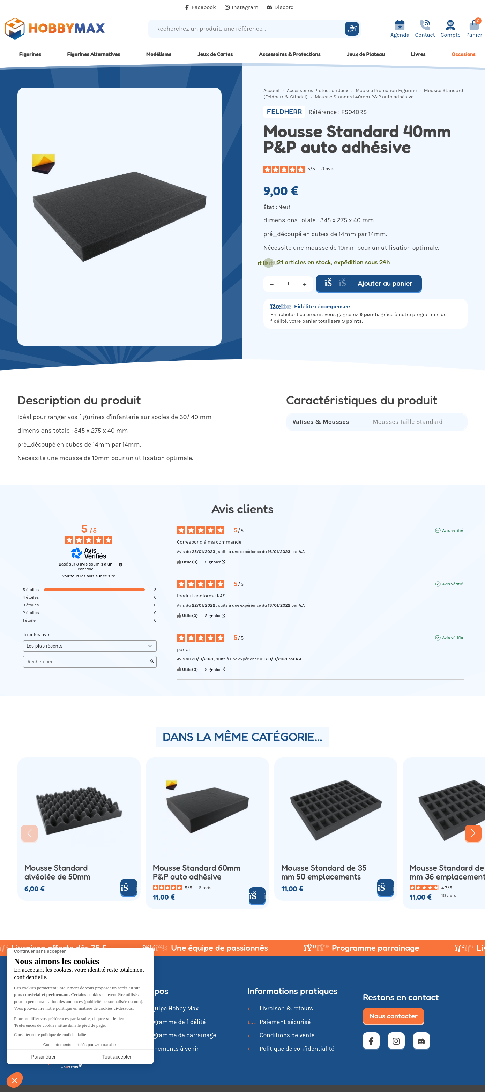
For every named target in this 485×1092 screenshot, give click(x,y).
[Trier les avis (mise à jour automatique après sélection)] (90, 646)
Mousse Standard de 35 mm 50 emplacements (323, 872)
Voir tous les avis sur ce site (88, 576)
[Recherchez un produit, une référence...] (247, 29)
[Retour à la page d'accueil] (60, 29)
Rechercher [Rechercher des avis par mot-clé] (86, 661)
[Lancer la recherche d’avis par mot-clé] (152, 661)
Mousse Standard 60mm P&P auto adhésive (196, 872)
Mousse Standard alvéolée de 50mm (57, 872)
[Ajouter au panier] (128, 887)
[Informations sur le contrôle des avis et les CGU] (121, 564)
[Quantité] (288, 284)
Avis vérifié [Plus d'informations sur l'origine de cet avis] (452, 530)
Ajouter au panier (369, 283)
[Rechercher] (352, 29)
